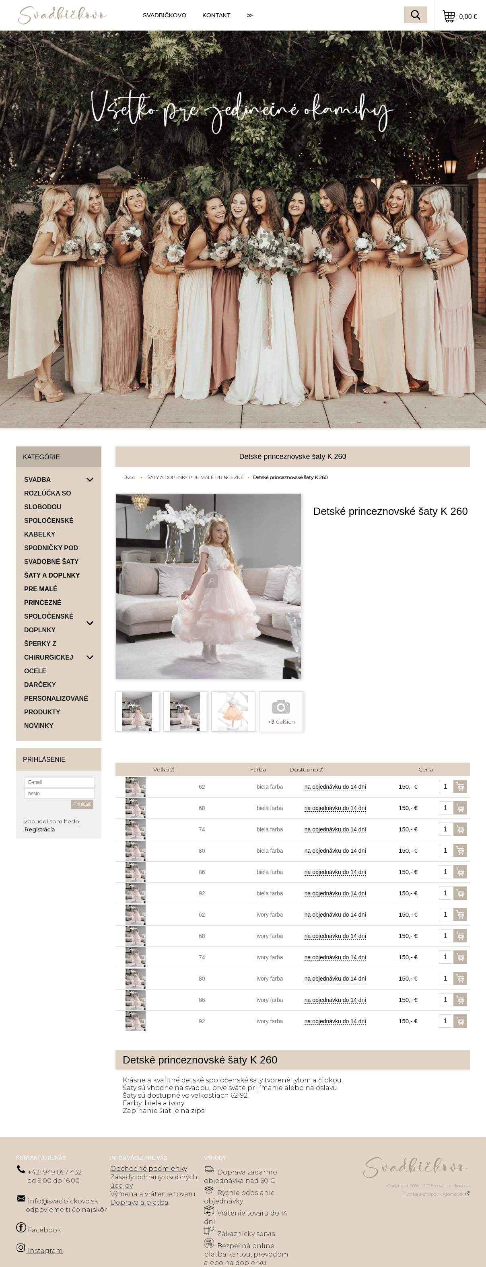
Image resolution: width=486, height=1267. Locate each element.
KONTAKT (216, 15)
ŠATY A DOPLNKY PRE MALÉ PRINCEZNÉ (195, 477)
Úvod (130, 477)
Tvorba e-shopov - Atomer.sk (437, 1194)
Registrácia (39, 829)
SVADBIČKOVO (164, 15)
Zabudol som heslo (51, 821)
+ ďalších (281, 721)
